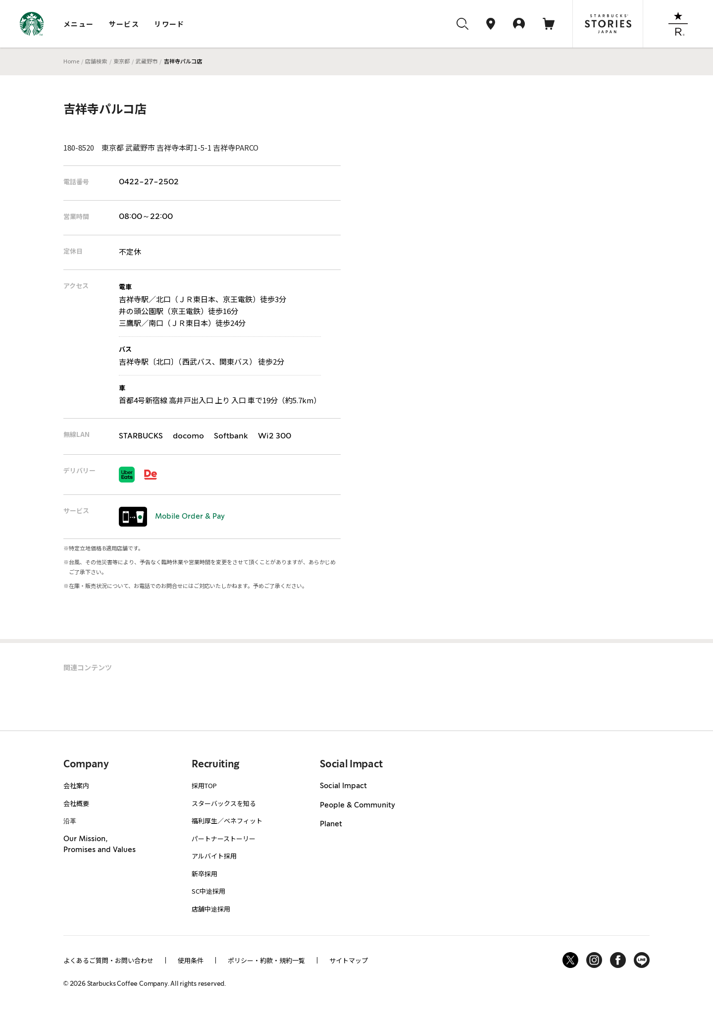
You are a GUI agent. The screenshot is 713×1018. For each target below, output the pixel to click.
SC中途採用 (208, 891)
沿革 (69, 820)
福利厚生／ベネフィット (227, 820)
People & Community (357, 805)
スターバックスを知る (224, 803)
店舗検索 (96, 61)
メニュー (78, 24)
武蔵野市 (146, 61)
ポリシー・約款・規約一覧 (266, 960)
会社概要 (76, 803)
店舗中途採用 (211, 908)
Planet (331, 824)
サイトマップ (348, 960)
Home (71, 61)
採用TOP (204, 785)
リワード (169, 24)
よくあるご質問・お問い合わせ (108, 960)
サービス (124, 24)
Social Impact (343, 786)
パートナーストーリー (223, 838)
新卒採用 (204, 873)
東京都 (121, 61)
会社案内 (76, 785)
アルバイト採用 (214, 855)
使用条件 (191, 960)
